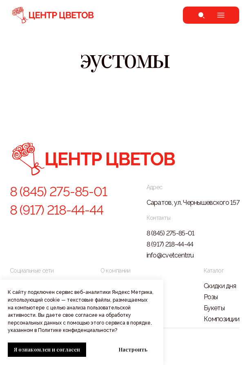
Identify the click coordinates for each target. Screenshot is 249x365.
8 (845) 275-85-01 (58, 191)
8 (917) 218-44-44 (56, 209)
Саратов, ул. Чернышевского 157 (193, 202)
